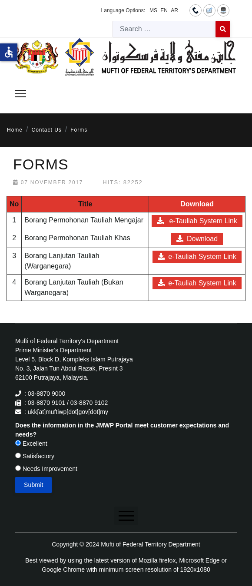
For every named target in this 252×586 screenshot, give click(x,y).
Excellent (31, 443)
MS (153, 10)
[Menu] (20, 94)
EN (164, 10)
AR (174, 10)
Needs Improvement (46, 468)
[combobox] (164, 29)
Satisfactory (34, 456)
